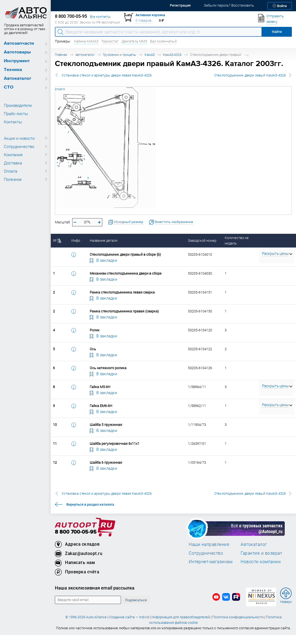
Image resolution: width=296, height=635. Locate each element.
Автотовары (17, 52)
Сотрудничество (19, 146)
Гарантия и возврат (261, 553)
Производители (18, 105)
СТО (8, 87)
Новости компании (261, 562)
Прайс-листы (16, 113)
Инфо (75, 240)
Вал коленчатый (163, 41)
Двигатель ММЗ (134, 41)
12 (69, 166)
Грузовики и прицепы (119, 55)
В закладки (103, 260)
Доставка (13, 163)
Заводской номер (202, 240)
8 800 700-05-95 (76, 532)
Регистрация (180, 5)
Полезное (13, 179)
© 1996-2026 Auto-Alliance (86, 617)
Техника (13, 69)
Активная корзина (150, 15)
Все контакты (100, 17)
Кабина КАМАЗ (86, 41)
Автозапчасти (19, 43)
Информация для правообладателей (180, 617)
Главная (61, 55)
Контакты (13, 121)
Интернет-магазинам (210, 562)
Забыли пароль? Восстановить (229, 5)
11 (81, 164)
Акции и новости (19, 138)
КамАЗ (150, 55)
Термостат (110, 41)
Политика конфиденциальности (238, 617)
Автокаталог (18, 78)
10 (58, 166)
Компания (13, 154)
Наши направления (209, 544)
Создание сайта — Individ (129, 617)
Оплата (10, 171)
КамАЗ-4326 (172, 55)
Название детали (103, 240)
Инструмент (17, 61)
